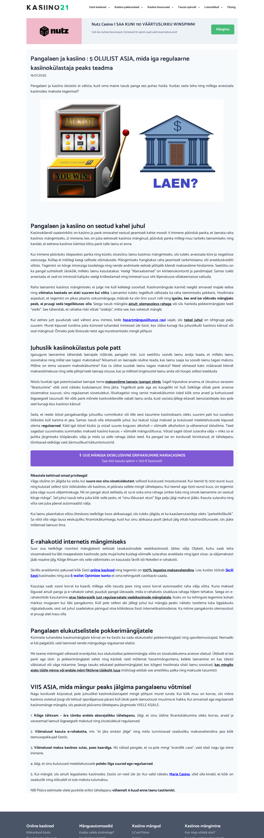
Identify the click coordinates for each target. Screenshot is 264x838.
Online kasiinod (40, 826)
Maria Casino (179, 774)
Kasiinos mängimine (202, 826)
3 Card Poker (140, 832)
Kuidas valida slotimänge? (96, 832)
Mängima (222, 29)
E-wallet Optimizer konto (91, 576)
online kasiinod (102, 570)
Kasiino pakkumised (128, 7)
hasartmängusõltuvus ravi (144, 320)
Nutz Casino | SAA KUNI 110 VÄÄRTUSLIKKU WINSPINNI (143, 24)
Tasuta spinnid (189, 7)
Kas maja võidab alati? (200, 832)
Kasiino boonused (160, 7)
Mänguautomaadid (96, 826)
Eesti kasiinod (99, 7)
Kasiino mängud (146, 826)
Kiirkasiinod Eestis (38, 832)
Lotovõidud (213, 7)
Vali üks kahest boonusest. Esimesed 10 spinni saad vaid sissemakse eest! (134, 32)
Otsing (231, 7)
